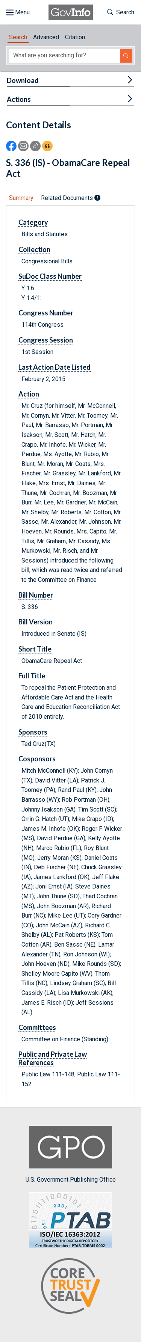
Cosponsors (37, 759)
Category (33, 222)
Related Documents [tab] (70, 197)
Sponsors (32, 732)
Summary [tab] (21, 197)
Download (23, 80)
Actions (19, 99)
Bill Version (35, 622)
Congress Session (45, 340)
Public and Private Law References (52, 1058)
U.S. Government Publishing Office (71, 1154)
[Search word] (64, 56)
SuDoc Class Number (50, 276)
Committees (37, 1027)
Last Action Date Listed (54, 367)
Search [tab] (18, 37)
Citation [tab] (75, 37)
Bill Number (35, 595)
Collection (34, 249)
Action (28, 394)
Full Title (31, 676)
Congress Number (45, 313)
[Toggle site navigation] (18, 12)
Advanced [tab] (46, 37)
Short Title (35, 649)
